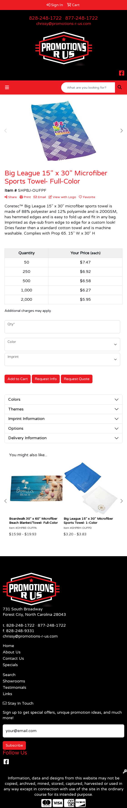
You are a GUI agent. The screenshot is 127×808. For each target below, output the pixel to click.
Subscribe (14, 745)
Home (8, 645)
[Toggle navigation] (7, 87)
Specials (10, 664)
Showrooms (14, 681)
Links (7, 694)
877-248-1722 (81, 18)
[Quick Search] (88, 87)
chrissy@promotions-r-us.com (63, 23)
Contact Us (13, 658)
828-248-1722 (45, 18)
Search (9, 674)
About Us (11, 652)
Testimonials (14, 687)
